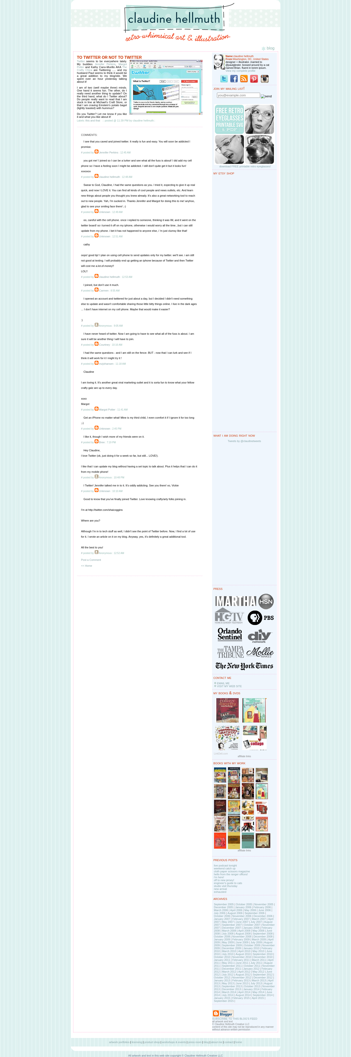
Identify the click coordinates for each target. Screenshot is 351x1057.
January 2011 (222, 959)
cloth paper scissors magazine (232, 871)
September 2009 (232, 945)
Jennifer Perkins (105, 64)
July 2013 (256, 983)
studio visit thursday (226, 886)
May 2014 (258, 992)
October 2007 (252, 924)
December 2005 (223, 907)
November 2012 (241, 977)
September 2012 (263, 974)
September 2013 (232, 986)
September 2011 (232, 965)
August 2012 (243, 974)
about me (216, 1042)
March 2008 (229, 930)
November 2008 (241, 936)
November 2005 (263, 904)
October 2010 (222, 957)
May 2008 (258, 930)
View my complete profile (240, 70)
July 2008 (228, 933)
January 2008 (251, 927)
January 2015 (222, 998)
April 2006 (236, 910)
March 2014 (229, 992)
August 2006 (235, 913)
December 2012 (263, 977)
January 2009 (222, 939)
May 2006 (250, 910)
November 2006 (241, 916)
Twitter (81, 61)
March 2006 (221, 910)
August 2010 (243, 954)
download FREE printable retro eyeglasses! (245, 166)
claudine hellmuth (109, 176)
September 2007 (232, 924)
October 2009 (252, 945)
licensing (137, 1042)
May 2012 (258, 971)
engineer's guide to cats (228, 883)
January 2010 (251, 948)
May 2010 (258, 951)
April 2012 (244, 971)
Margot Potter (107, 409)
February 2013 (241, 980)
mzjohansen (106, 363)
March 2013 (259, 980)
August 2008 (243, 933)
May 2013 (228, 983)
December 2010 (263, 957)
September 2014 (263, 995)
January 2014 (251, 989)
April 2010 (244, 951)
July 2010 (228, 954)
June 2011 (242, 962)
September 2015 (224, 1000)
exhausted (220, 891)
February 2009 (241, 939)
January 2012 (251, 968)
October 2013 (252, 986)
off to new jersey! (224, 880)
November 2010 (241, 957)
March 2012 (229, 971)
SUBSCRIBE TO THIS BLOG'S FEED (234, 1018)
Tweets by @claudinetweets (244, 441)
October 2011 (252, 965)
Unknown (104, 212)
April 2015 (258, 998)
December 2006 (263, 916)
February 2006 (262, 907)
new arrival (220, 888)
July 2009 (256, 942)
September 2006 (254, 913)
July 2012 (228, 974)
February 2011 (241, 959)
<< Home (86, 565)
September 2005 (224, 904)
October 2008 (222, 936)
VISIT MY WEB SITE (229, 686)
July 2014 (228, 995)
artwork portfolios (119, 1042)
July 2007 (256, 921)
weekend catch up (225, 868)
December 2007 (231, 927)
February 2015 (241, 998)
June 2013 (242, 983)
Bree (102, 442)
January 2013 (222, 980)
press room (195, 1042)
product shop (152, 1042)
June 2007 (242, 921)
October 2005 (244, 904)
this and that (93, 120)
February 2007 (241, 918)
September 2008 (263, 933)
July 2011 (256, 962)
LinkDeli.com (221, 753)
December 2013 (231, 989)
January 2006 (243, 907)
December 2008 (263, 936)
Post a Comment (91, 559)
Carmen (103, 290)
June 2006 (264, 910)
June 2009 (242, 942)
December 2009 (231, 948)
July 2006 (219, 913)
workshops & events (174, 1042)
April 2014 (244, 992)
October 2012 (222, 977)
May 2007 (228, 921)
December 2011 (231, 968)
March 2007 (259, 918)
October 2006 (222, 916)
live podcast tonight (225, 865)
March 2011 (259, 959)
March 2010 (229, 951)
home (238, 1042)
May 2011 (228, 962)
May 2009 (228, 942)
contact (228, 1042)
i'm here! (219, 877)
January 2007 (222, 918)
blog (206, 1042)
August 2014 (243, 995)
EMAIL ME (223, 683)
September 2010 (263, 954)
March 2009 (259, 939)
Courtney (104, 344)
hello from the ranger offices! (231, 874)
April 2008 (244, 930)
